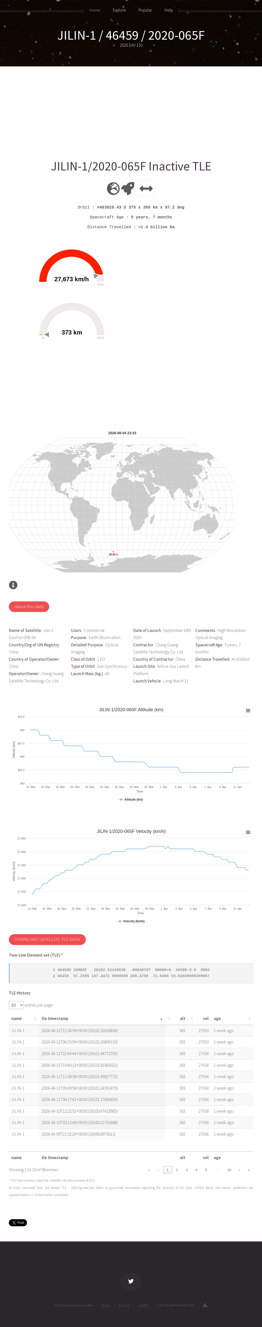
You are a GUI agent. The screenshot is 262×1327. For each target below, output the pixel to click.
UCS (92, 1180)
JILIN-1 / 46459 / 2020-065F (131, 35)
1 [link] (167, 1170)
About (105, 1305)
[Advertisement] (130, 110)
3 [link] (187, 1170)
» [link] (249, 1170)
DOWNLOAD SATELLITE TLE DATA (47, 939)
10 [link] (229, 1170)
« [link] (149, 1170)
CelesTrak (42, 1180)
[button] (35, 1018)
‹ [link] (158, 1170)
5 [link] (206, 1170)
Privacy (124, 1305)
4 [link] (196, 1170)
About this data (28, 606)
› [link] (239, 1170)
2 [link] (177, 1170)
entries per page (38, 1005)
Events (143, 1305)
